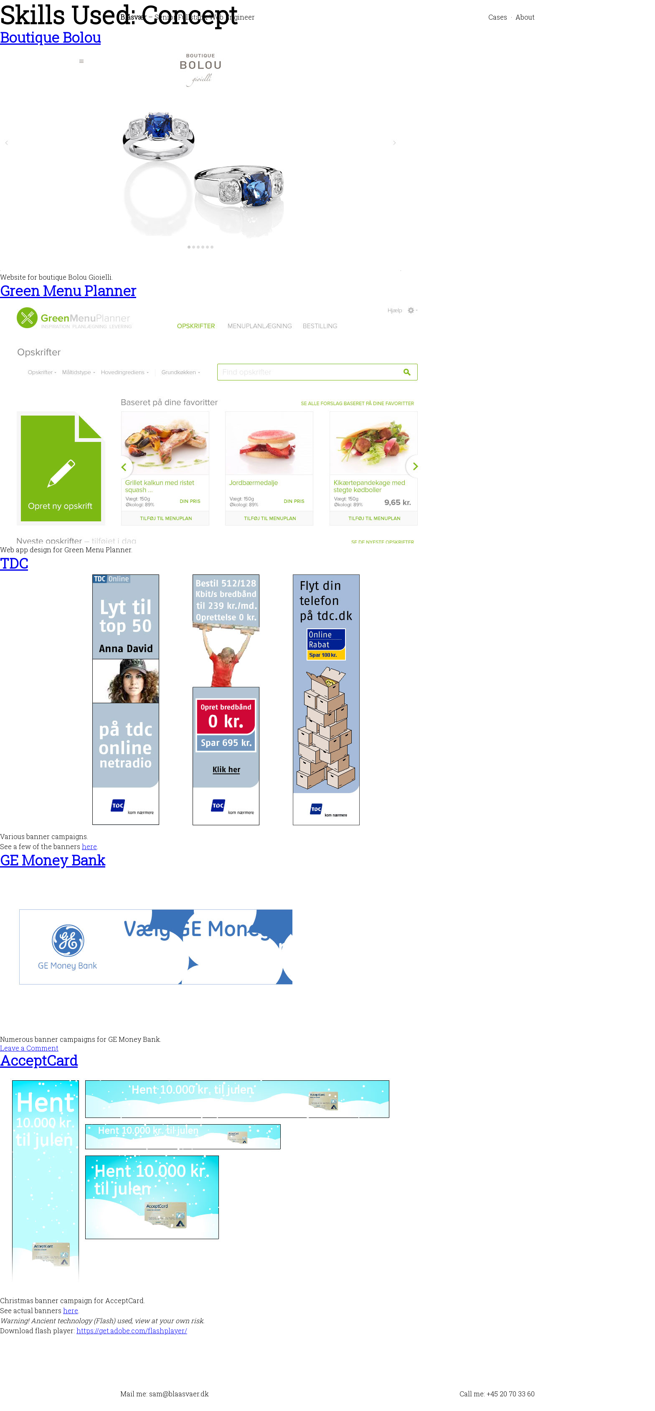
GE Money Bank (52, 859)
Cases (497, 17)
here (89, 846)
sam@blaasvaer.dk (179, 1393)
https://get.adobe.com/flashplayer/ (131, 1330)
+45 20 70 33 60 (511, 1393)
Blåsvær (133, 17)
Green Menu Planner (68, 290)
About (525, 17)
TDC (14, 563)
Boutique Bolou (50, 37)
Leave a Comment (29, 1048)
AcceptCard (39, 1060)
